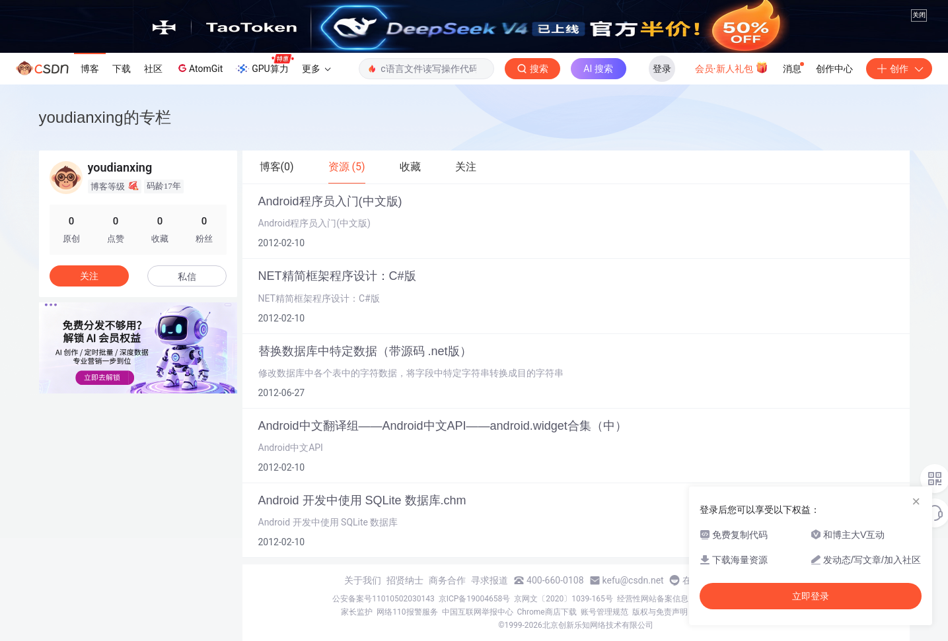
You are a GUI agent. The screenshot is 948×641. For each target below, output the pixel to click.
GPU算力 (264, 64)
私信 (187, 276)
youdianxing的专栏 (105, 117)
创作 (899, 68)
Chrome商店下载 (547, 612)
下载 (121, 68)
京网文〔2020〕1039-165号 (563, 598)
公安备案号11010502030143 (383, 598)
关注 (89, 276)
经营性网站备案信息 (652, 598)
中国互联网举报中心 (477, 612)
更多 (316, 68)
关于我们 (362, 580)
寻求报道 (489, 580)
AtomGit (199, 68)
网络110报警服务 (407, 612)
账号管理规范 (604, 612)
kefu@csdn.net (633, 580)
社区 (153, 68)
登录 (662, 68)
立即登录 (810, 596)
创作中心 (834, 68)
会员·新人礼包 (731, 67)
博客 (90, 68)
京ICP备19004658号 (475, 598)
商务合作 (447, 580)
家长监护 (357, 612)
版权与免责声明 (660, 612)
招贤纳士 (404, 580)
